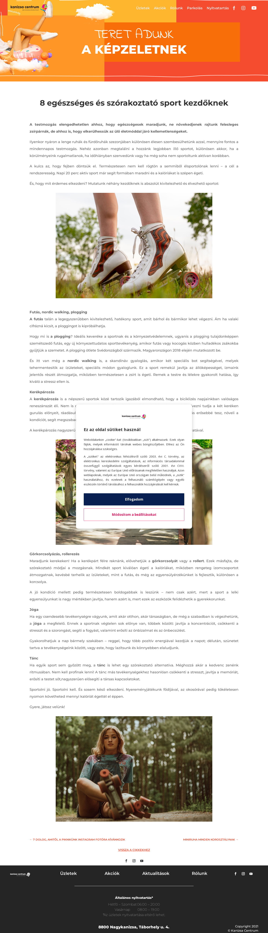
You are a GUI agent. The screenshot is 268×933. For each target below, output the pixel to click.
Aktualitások (155, 873)
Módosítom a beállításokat (134, 514)
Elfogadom (134, 499)
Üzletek (143, 8)
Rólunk (176, 8)
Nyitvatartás (218, 8)
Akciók (160, 8)
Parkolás (194, 8)
